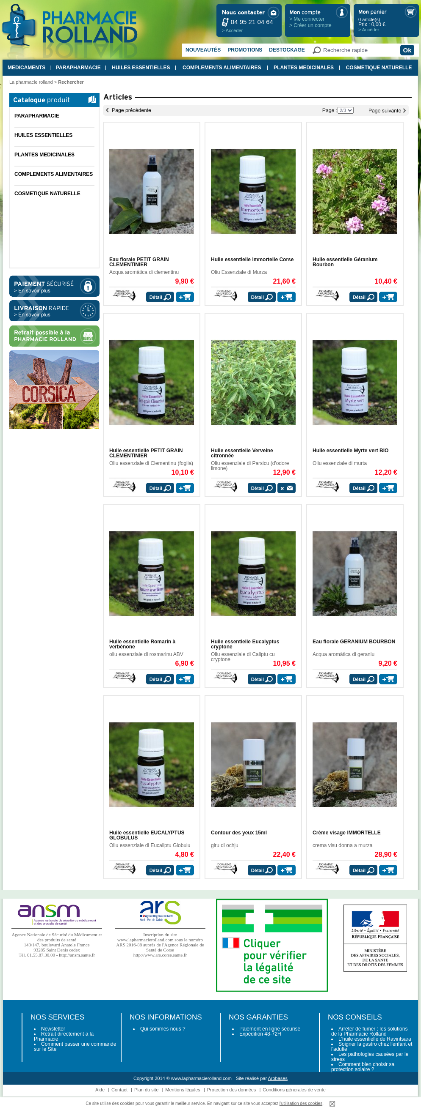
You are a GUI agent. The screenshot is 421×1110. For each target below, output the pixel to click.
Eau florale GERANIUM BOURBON (354, 642)
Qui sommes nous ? (163, 1029)
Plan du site (146, 1089)
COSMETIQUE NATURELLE (379, 68)
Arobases (278, 1078)
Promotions (244, 50)
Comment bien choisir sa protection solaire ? (362, 1066)
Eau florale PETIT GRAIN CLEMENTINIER (139, 262)
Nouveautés (203, 50)
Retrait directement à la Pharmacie (64, 1036)
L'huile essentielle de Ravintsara (374, 1039)
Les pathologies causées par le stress (369, 1056)
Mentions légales (182, 1089)
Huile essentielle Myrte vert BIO (350, 451)
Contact (119, 1089)
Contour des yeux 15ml (239, 833)
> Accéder (232, 30)
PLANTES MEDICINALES (304, 68)
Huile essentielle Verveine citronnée (242, 453)
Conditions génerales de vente (294, 1089)
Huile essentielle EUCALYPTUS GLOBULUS (147, 835)
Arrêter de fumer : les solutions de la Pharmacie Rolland (369, 1031)
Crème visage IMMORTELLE (347, 833)
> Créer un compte (310, 25)
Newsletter (53, 1029)
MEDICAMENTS (26, 68)
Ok (407, 50)
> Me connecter (306, 19)
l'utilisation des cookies (301, 1103)
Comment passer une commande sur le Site (75, 1046)
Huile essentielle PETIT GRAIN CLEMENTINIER (146, 453)
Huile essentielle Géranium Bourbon (345, 262)
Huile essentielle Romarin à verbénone (142, 644)
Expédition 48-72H (260, 1034)
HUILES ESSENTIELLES (141, 68)
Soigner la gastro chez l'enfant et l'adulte (371, 1046)
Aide (100, 1089)
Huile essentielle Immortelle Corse (252, 259)
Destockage (287, 50)
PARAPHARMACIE (78, 68)
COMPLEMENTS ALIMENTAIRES (222, 68)
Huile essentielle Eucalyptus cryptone (245, 644)
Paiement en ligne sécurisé (269, 1029)
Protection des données (231, 1089)
